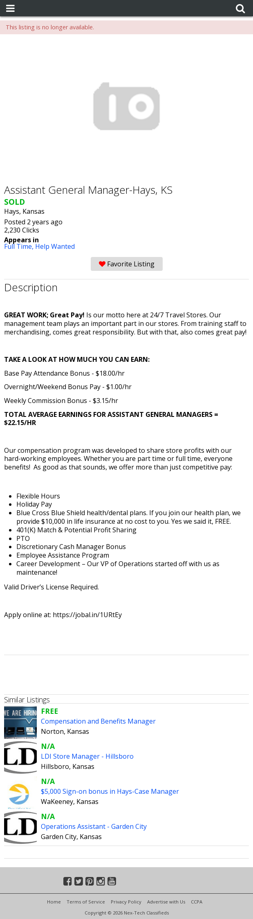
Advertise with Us (166, 902)
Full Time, (19, 246)
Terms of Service (86, 902)
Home (54, 902)
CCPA (196, 902)
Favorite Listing (126, 263)
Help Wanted (55, 246)
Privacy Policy (126, 902)
